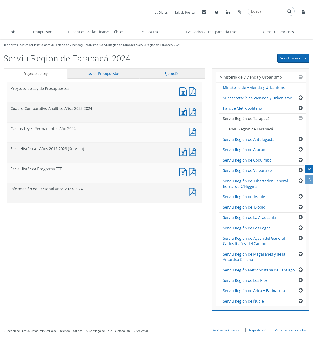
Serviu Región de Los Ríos (245, 280)
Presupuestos (42, 31)
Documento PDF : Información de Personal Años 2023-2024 (193, 191)
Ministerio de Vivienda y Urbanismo (75, 45)
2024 (177, 45)
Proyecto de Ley (35, 73)
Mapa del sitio (258, 330)
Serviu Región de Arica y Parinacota (254, 290)
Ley (103, 73)
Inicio (7, 45)
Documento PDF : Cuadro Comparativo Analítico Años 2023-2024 (193, 111)
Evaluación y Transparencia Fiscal (212, 31)
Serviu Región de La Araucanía (249, 217)
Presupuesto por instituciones (31, 45)
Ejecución (172, 73)
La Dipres (161, 12)
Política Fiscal (151, 31)
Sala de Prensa (185, 12)
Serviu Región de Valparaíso (247, 170)
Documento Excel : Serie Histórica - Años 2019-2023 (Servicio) (184, 151)
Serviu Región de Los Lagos (247, 228)
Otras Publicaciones (278, 31)
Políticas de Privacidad (226, 330)
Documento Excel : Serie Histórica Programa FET (184, 171)
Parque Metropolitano (242, 108)
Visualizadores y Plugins (290, 330)
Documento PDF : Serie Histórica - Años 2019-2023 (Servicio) (193, 151)
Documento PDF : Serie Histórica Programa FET (193, 171)
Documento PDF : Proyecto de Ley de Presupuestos (193, 91)
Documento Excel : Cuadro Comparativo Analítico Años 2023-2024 (184, 111)
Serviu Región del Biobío (244, 207)
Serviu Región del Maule (244, 196)
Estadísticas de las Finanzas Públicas (96, 31)
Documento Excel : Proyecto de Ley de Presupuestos (184, 91)
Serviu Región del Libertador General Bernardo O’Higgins (255, 183)
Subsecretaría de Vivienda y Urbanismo (257, 98)
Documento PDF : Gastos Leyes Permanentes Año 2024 (193, 131)
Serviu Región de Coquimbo (247, 160)
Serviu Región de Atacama (246, 149)
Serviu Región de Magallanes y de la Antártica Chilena (254, 257)
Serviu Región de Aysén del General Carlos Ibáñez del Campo (254, 241)
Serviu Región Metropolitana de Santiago (259, 270)
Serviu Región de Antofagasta (248, 139)
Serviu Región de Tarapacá (117, 45)
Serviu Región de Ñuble (243, 301)
